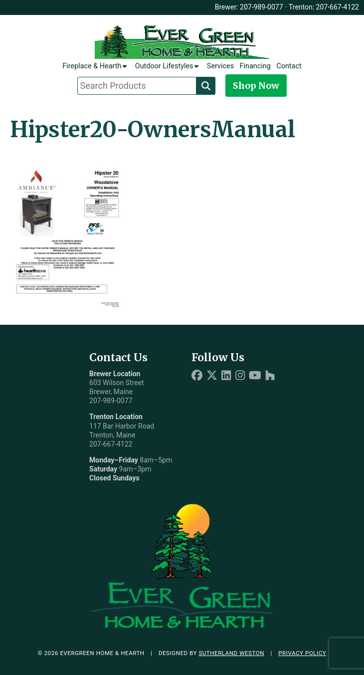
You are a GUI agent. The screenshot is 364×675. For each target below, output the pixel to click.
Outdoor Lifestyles (164, 66)
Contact (288, 66)
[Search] (205, 86)
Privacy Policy (302, 653)
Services (220, 66)
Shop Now (256, 85)
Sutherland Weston (231, 653)
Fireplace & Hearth (91, 66)
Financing (255, 66)
